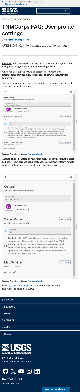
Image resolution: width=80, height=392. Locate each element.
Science (8, 300)
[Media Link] (40, 121)
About (7, 327)
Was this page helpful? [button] (56, 389)
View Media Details (35, 154)
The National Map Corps (16, 19)
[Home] (10, 13)
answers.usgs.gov (10, 383)
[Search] (67, 10)
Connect (9, 320)
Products (9, 307)
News (7, 313)
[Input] (53, 10)
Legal (7, 334)
